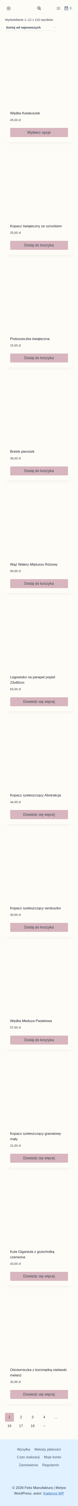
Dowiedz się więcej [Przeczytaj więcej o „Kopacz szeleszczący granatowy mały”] (39, 1158)
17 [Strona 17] (21, 1426)
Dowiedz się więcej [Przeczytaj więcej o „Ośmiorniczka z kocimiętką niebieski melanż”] (39, 1394)
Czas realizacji (28, 1457)
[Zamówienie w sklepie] (30, 28)
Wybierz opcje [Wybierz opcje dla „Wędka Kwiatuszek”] (39, 132)
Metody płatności (47, 1449)
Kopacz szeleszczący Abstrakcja (35, 795)
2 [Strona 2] (21, 1417)
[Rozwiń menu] (58, 8)
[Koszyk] (68, 8)
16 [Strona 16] (9, 1426)
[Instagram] (8, 8)
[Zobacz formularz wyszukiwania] (39, 8)
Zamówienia (28, 1465)
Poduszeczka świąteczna (30, 339)
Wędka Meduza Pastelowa (31, 1021)
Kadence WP (53, 1493)
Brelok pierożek (22, 452)
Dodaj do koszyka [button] (39, 245)
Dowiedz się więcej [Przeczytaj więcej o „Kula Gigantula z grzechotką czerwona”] (39, 1276)
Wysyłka (23, 1449)
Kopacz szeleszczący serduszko (35, 908)
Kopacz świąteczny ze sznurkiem (36, 226)
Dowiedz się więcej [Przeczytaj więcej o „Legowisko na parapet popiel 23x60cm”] (39, 702)
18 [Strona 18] (33, 1426)
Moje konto (52, 1457)
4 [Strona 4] (44, 1417)
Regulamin (50, 1465)
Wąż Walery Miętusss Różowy (34, 564)
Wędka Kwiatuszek (25, 113)
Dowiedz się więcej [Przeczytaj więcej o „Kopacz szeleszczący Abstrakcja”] (39, 814)
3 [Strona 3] (32, 1417)
